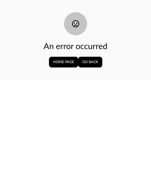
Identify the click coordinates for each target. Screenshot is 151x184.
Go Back (90, 62)
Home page (63, 62)
